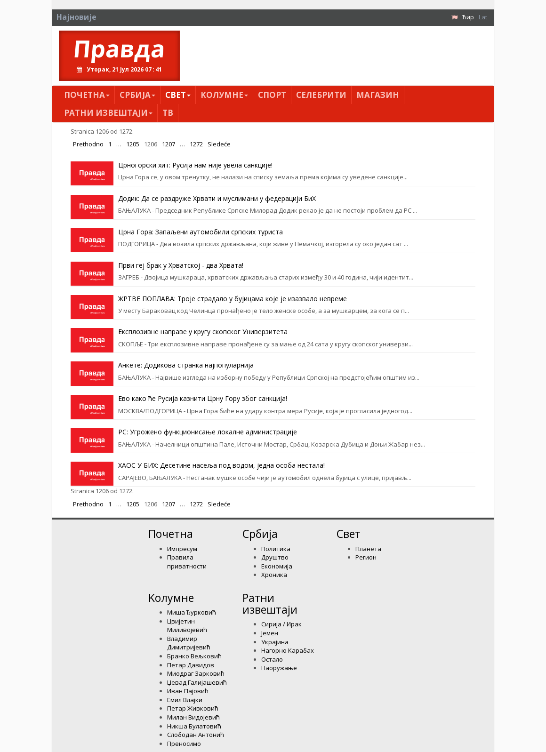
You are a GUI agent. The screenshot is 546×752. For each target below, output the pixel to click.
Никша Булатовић (194, 726)
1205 (132, 144)
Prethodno (88, 144)
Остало (272, 659)
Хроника (274, 574)
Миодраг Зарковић (196, 673)
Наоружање (279, 668)
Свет (178, 94)
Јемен (269, 633)
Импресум (182, 548)
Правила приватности (187, 561)
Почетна (87, 94)
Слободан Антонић (195, 734)
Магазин (377, 94)
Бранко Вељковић (194, 656)
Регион (366, 557)
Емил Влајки (184, 700)
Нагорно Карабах (287, 650)
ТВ (167, 112)
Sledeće (219, 144)
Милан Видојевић (193, 717)
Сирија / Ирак (281, 624)
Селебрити (321, 94)
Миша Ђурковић (191, 612)
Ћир (468, 17)
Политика (275, 548)
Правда (119, 49)
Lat (483, 17)
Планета (368, 548)
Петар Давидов (190, 665)
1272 (196, 144)
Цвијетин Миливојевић (187, 625)
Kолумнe (224, 94)
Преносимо (184, 743)
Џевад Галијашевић (197, 682)
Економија (276, 566)
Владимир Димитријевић (188, 643)
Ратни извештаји (108, 112)
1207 (168, 144)
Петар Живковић (192, 708)
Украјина (275, 642)
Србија (137, 94)
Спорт (272, 94)
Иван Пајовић (188, 691)
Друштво (275, 557)
